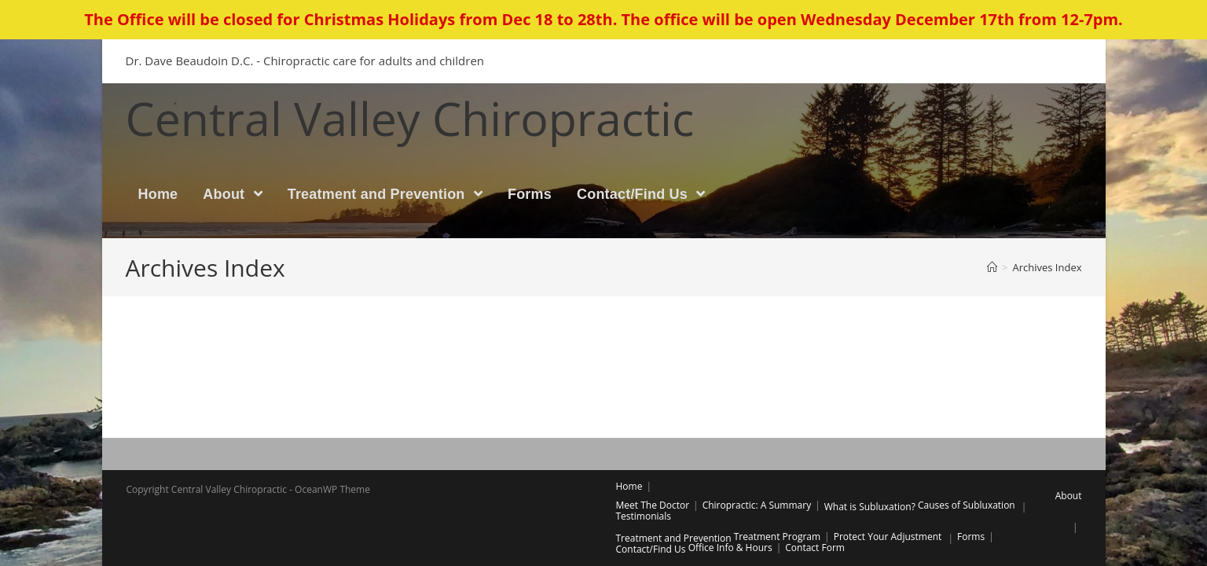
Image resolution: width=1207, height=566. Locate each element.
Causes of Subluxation (966, 505)
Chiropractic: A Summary (757, 505)
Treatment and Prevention (674, 538)
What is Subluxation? (869, 506)
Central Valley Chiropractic (410, 117)
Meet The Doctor (653, 505)
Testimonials (644, 516)
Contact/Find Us (651, 549)
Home (629, 486)
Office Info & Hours (730, 547)
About (1068, 495)
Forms (971, 536)
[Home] (992, 267)
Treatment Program (777, 536)
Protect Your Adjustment (888, 536)
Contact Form (815, 547)
